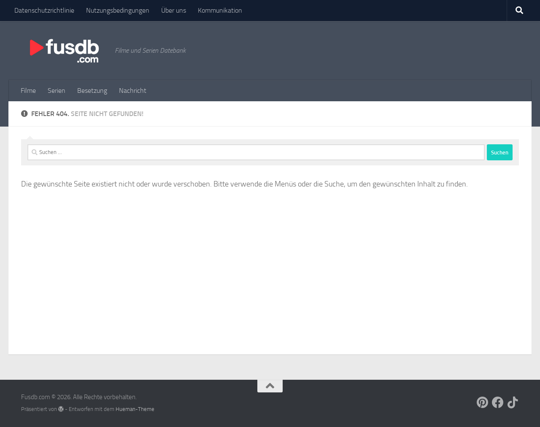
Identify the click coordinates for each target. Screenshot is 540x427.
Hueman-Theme (135, 409)
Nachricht (132, 90)
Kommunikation (220, 10)
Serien (56, 90)
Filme (28, 90)
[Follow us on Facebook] (498, 402)
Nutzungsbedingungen (117, 10)
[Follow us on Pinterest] (483, 402)
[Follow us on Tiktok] (513, 402)
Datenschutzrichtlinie (44, 10)
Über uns (173, 10)
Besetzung (92, 90)
